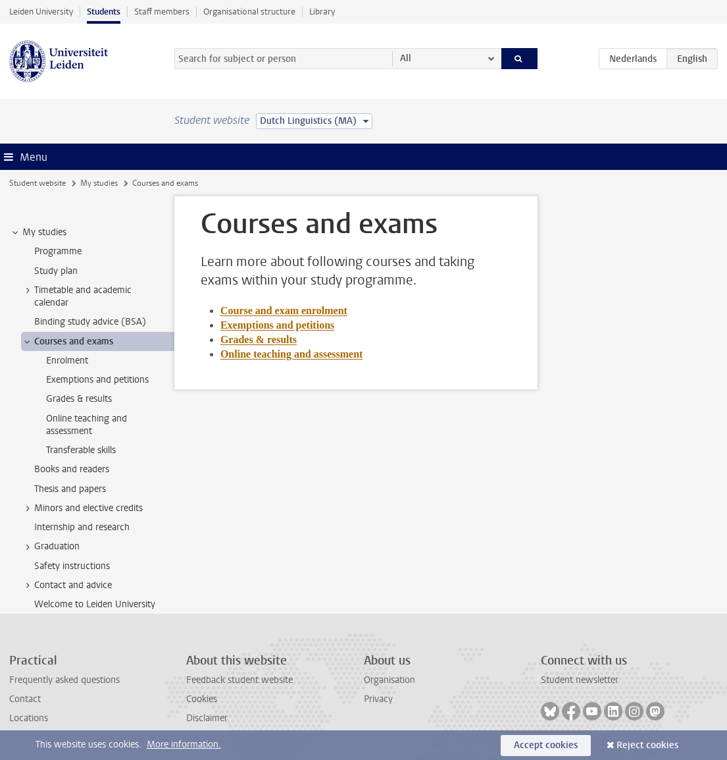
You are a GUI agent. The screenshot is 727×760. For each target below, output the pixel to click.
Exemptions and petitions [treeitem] (97, 379)
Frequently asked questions (64, 680)
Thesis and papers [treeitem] (70, 489)
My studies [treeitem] (38, 232)
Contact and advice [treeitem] (67, 585)
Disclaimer (207, 718)
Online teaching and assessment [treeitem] (86, 424)
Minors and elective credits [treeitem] (82, 508)
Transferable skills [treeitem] (81, 450)
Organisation (389, 680)
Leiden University (41, 11)
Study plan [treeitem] (56, 271)
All (405, 58)
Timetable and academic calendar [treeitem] (77, 296)
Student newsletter (579, 680)
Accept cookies (546, 745)
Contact (25, 699)
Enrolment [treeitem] (67, 360)
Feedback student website (239, 680)
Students (103, 11)
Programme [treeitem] (58, 251)
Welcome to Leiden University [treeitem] (94, 604)
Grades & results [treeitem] (79, 399)
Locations (28, 718)
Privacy (378, 699)
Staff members (161, 11)
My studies (99, 183)
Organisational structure (249, 11)
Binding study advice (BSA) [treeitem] (90, 321)
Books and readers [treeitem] (71, 469)
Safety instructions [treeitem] (72, 566)
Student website (37, 183)
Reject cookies (647, 745)
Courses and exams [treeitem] (67, 341)
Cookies (201, 699)
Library (322, 11)
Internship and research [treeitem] (82, 527)
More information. (184, 744)
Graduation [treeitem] (51, 546)
